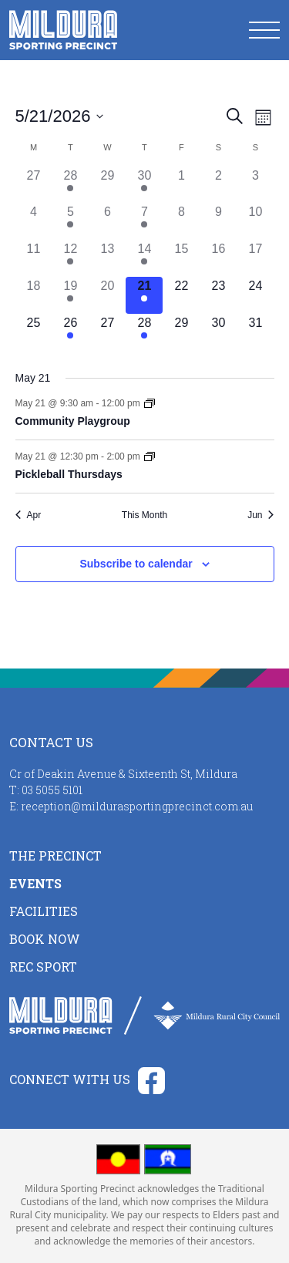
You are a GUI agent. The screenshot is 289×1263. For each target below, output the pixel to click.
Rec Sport (43, 966)
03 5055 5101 (52, 790)
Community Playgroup (72, 421)
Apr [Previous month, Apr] (28, 515)
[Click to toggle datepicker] (59, 116)
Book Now (44, 939)
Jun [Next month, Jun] (260, 515)
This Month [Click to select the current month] (144, 515)
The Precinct (55, 855)
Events (35, 883)
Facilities (43, 911)
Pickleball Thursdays (69, 474)
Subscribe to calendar (135, 563)
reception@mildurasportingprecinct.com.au (137, 806)
